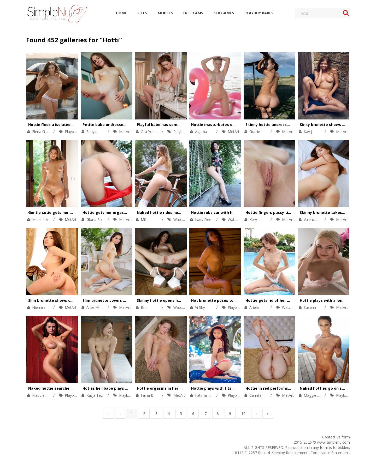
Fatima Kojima (207, 395)
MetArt (125, 131)
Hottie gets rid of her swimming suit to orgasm (290, 300)
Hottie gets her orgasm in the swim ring (121, 212)
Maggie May (314, 395)
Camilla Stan (259, 395)
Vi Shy (200, 307)
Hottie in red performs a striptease (278, 388)
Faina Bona (150, 395)
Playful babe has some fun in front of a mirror (180, 124)
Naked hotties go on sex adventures (334, 388)
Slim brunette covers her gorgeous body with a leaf (131, 300)
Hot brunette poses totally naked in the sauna (235, 300)
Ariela (254, 307)
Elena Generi (42, 131)
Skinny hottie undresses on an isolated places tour (293, 124)
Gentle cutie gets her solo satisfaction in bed (71, 212)
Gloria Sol (94, 219)
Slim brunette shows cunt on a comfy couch (69, 300)
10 (243, 413)
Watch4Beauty (185, 219)
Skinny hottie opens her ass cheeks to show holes (184, 300)
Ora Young (150, 131)
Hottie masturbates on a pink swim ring (229, 124)
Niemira (38, 307)
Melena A (40, 219)
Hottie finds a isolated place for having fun (69, 124)
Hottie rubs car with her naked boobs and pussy (236, 212)
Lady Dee (203, 219)
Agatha (201, 131)
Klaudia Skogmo (46, 395)
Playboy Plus (75, 131)
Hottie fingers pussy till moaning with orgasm (289, 212)
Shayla (91, 131)
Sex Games (224, 12)
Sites (142, 12)
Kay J (308, 131)
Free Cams (193, 12)
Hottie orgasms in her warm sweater (172, 388)
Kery (253, 219)
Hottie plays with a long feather (330, 300)
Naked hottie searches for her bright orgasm (71, 388)
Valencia (311, 219)
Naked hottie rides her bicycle (165, 212)
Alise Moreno (97, 307)
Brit (144, 307)
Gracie (254, 131)
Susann (310, 307)
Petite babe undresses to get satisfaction (123, 124)
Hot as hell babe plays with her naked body (123, 388)
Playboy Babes (258, 12)
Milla (145, 219)
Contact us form (336, 437)
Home (121, 12)
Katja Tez (94, 395)
